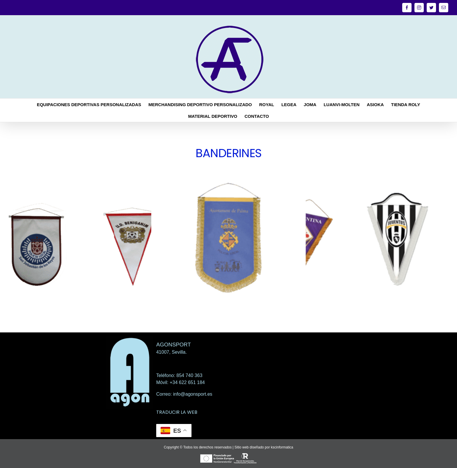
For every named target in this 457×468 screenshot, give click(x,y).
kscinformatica (282, 447)
